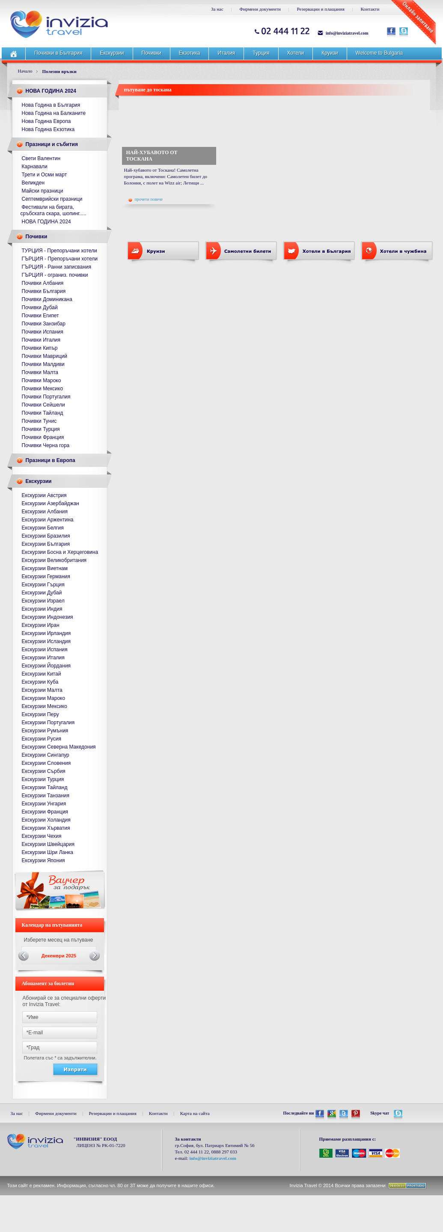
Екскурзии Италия (43, 658)
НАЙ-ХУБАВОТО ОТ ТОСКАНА (152, 155)
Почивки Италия (41, 340)
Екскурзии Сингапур (45, 755)
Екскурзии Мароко (43, 698)
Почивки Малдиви (43, 364)
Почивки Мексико (42, 389)
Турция (261, 53)
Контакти (369, 9)
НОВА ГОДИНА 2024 (51, 91)
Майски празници (42, 191)
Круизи (329, 53)
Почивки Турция (41, 429)
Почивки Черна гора (46, 445)
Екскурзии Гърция (43, 585)
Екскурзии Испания (45, 650)
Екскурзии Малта (42, 690)
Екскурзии (112, 53)
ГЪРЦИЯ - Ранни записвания (57, 267)
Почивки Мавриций (45, 356)
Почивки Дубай (40, 307)
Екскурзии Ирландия (46, 633)
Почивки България (44, 291)
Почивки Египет (40, 316)
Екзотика (189, 53)
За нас (217, 9)
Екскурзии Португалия (48, 723)
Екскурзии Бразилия (46, 536)
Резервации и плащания (321, 9)
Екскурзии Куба (40, 682)
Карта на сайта (195, 1113)
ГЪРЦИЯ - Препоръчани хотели (60, 259)
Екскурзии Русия (42, 739)
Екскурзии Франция (45, 812)
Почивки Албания (43, 283)
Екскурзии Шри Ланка (48, 852)
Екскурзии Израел (43, 601)
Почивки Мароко (41, 380)
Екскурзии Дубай (42, 593)
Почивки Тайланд (42, 413)
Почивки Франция (43, 437)
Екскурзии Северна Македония (59, 747)
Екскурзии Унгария (44, 804)
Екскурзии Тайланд (45, 787)
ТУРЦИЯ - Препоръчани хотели (59, 251)
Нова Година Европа (46, 121)
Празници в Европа (50, 460)
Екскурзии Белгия (43, 528)
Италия (226, 53)
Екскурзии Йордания (46, 666)
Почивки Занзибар (43, 324)
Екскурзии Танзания (46, 796)
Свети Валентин (41, 158)
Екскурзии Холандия (46, 820)
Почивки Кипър (40, 348)
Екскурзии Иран (40, 625)
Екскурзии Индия (42, 609)
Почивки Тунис (39, 421)
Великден (33, 183)
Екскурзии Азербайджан (50, 503)
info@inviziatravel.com (347, 33)
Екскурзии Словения (46, 763)
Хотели (295, 53)
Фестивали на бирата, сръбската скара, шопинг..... (53, 210)
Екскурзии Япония (43, 860)
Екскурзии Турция (43, 779)
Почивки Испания (42, 332)
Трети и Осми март (44, 175)
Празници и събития (52, 144)
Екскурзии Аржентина (48, 520)
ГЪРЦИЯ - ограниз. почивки (55, 275)
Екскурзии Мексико (44, 706)
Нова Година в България (51, 105)
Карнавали (35, 167)
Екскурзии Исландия (46, 641)
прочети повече (145, 199)
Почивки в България (58, 53)
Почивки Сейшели (43, 405)
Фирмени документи (260, 9)
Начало (25, 70)
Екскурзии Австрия (44, 495)
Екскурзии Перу (40, 714)
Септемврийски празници (52, 199)
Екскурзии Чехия (42, 836)
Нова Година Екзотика (48, 129)
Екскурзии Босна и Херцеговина (60, 552)
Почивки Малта (40, 372)
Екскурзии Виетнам (45, 568)
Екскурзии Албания (45, 512)
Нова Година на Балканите (54, 113)
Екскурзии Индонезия (47, 617)
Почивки (151, 53)
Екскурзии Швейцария (48, 844)
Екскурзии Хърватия (46, 828)
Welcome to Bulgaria (379, 53)
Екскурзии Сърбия (43, 771)
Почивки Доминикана (47, 299)
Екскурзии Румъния (45, 731)
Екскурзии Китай (41, 674)
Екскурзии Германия (46, 576)
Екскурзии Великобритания (54, 560)
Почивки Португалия (46, 397)
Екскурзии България (46, 544)
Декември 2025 (59, 955)
